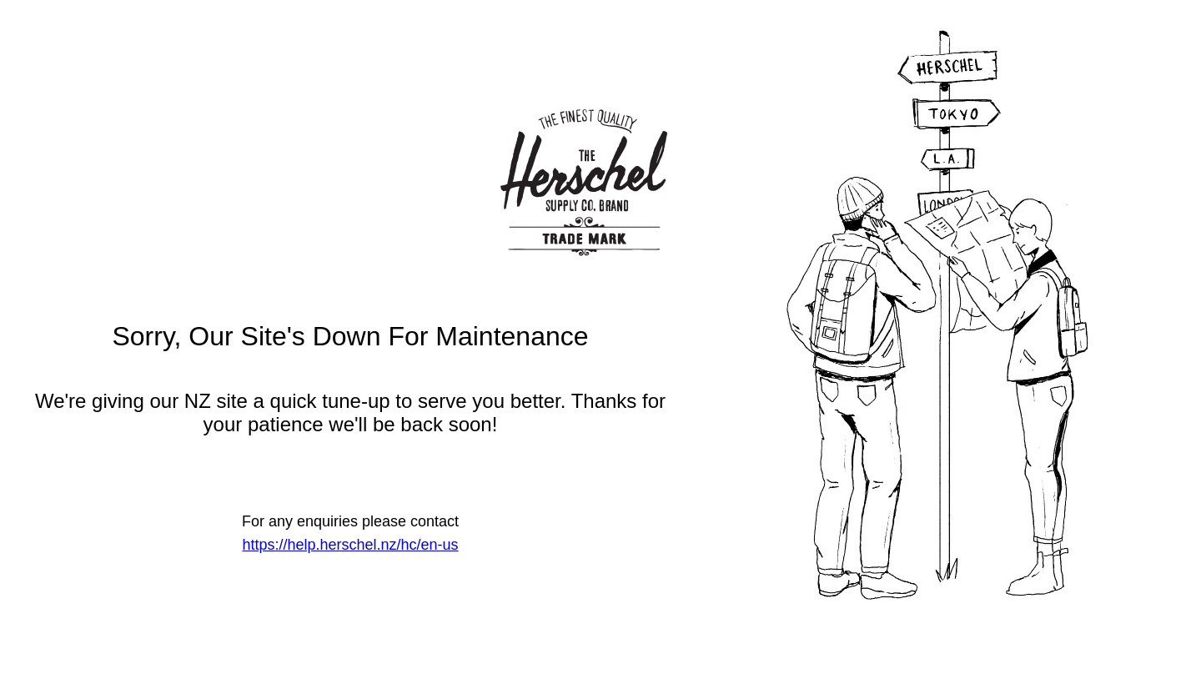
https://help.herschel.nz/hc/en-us (350, 544)
